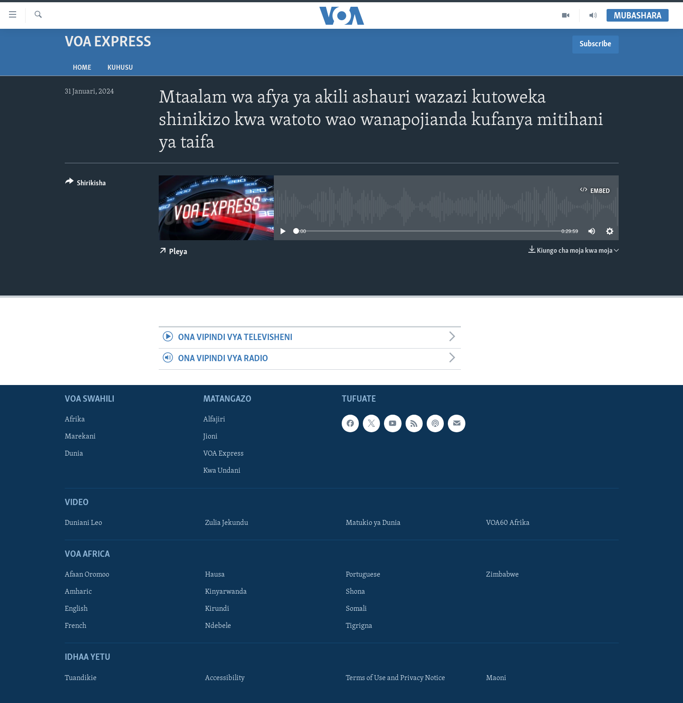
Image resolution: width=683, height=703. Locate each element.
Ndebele (218, 626)
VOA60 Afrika (508, 523)
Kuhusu (120, 68)
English (76, 609)
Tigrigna (359, 626)
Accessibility (225, 678)
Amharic (78, 592)
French (75, 626)
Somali (356, 609)
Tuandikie (81, 678)
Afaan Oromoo (87, 575)
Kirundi (217, 609)
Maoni (496, 678)
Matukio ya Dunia (373, 523)
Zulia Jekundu (226, 523)
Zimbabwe (502, 575)
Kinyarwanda (226, 592)
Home (82, 68)
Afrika (75, 420)
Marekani (80, 437)
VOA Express (223, 454)
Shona (355, 592)
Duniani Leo (83, 523)
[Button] (85, 184)
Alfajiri (214, 420)
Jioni (210, 437)
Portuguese (363, 575)
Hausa (215, 575)
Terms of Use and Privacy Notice (395, 678)
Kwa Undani (222, 471)
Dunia (74, 454)
